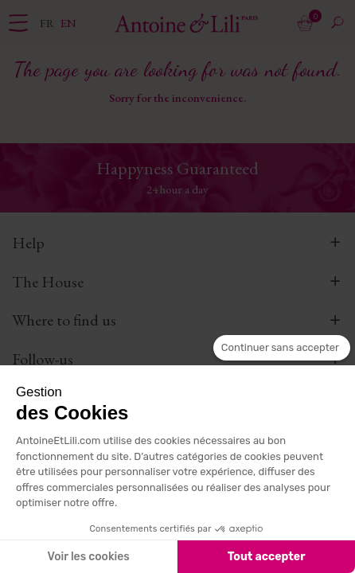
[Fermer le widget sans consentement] (281, 348)
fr (48, 22)
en (68, 22)
